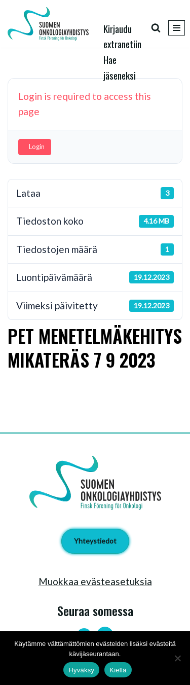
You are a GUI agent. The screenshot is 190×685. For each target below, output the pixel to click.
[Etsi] (156, 27)
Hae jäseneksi (119, 67)
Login (37, 146)
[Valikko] (176, 27)
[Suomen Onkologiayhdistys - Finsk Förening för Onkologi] (51, 24)
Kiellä (117, 670)
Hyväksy (81, 670)
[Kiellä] (177, 658)
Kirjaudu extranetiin (122, 36)
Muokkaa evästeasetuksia (95, 581)
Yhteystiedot (95, 540)
